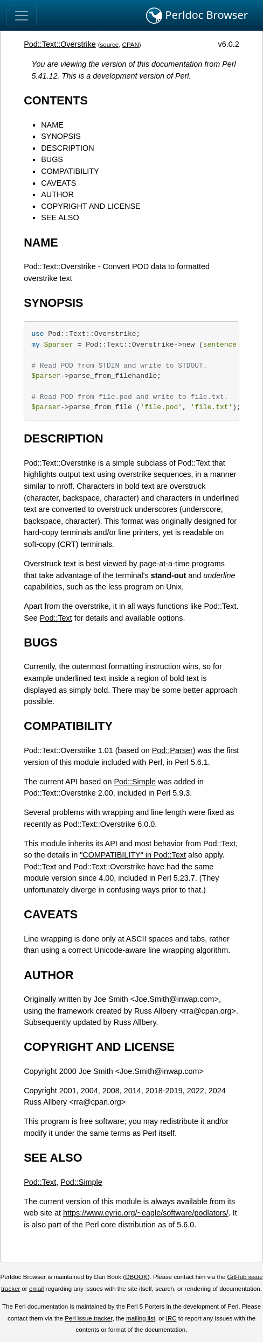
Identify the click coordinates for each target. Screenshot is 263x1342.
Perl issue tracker (88, 1318)
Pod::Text (56, 618)
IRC (171, 1318)
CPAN (130, 44)
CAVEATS (58, 183)
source (109, 44)
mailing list (140, 1318)
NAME (52, 125)
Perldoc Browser (197, 16)
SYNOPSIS (61, 136)
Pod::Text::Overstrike (60, 44)
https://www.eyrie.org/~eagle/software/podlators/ (146, 1212)
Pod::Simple (135, 781)
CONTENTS (56, 100)
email (36, 1288)
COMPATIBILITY (70, 171)
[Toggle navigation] (21, 15)
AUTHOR (57, 194)
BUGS (52, 159)
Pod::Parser (172, 750)
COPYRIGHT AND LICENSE (90, 206)
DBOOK (136, 1277)
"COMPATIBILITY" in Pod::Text (133, 855)
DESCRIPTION (67, 148)
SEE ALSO (60, 217)
